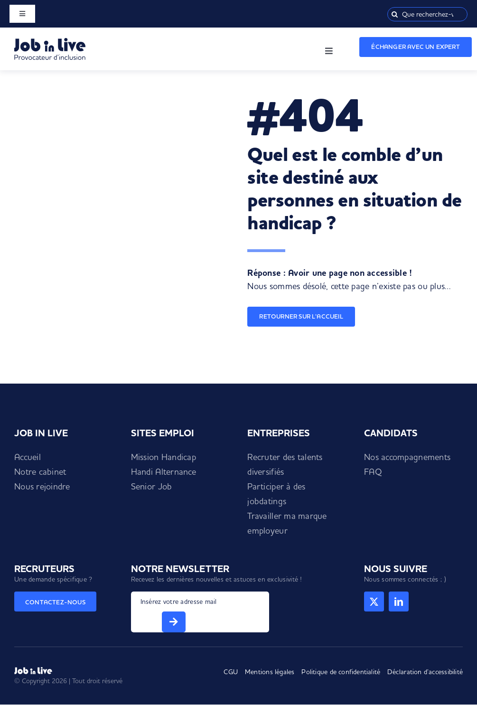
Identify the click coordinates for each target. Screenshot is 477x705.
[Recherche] (394, 14)
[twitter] (374, 601)
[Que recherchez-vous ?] (427, 14)
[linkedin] (399, 601)
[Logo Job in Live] (49, 42)
